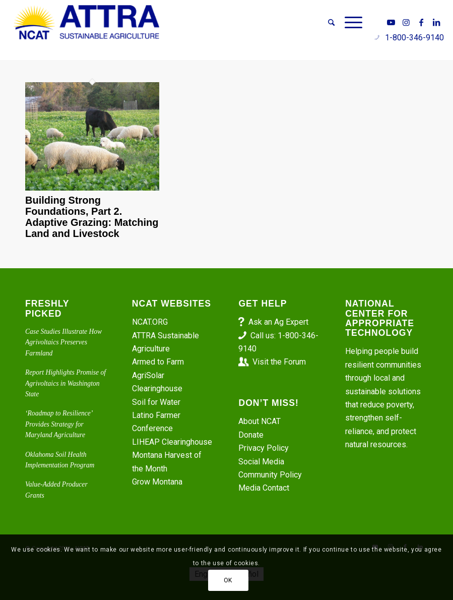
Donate (251, 435)
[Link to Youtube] (391, 22)
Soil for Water (156, 402)
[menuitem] (331, 23)
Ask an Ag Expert (278, 322)
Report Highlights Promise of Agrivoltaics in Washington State (65, 383)
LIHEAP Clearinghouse (172, 442)
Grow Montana (157, 482)
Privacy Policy (263, 448)
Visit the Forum (279, 362)
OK (228, 580)
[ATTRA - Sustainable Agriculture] (86, 23)
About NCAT (259, 421)
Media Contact (263, 488)
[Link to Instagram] (406, 22)
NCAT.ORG (150, 322)
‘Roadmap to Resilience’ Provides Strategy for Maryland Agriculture (58, 424)
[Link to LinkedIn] (436, 22)
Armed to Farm (158, 362)
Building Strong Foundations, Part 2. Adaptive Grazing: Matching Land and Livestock (91, 217)
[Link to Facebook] (421, 22)
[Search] (331, 23)
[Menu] (351, 23)
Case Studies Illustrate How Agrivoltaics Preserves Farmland (63, 342)
